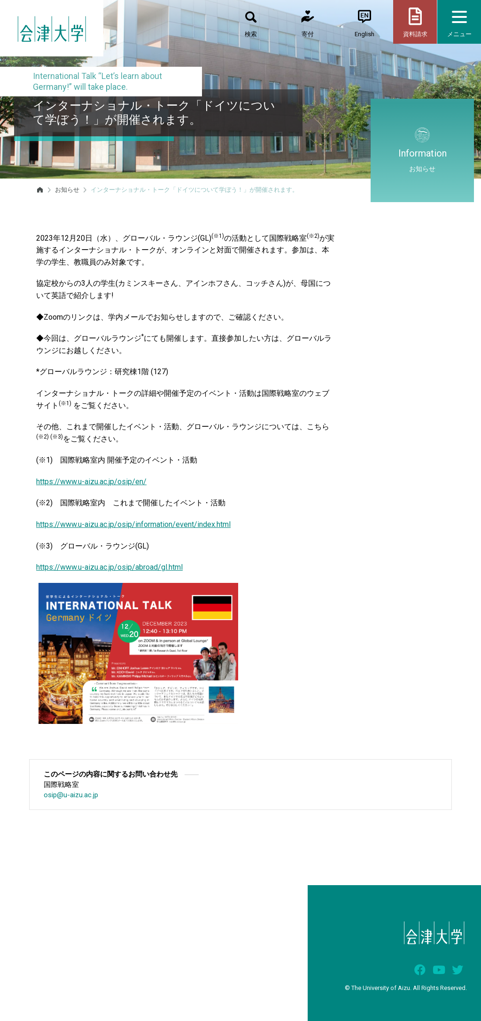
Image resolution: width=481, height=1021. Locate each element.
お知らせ (67, 189)
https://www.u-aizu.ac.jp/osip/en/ (91, 481)
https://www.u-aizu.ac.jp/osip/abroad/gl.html (109, 567)
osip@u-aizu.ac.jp (71, 795)
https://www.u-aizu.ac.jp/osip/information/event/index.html (133, 524)
